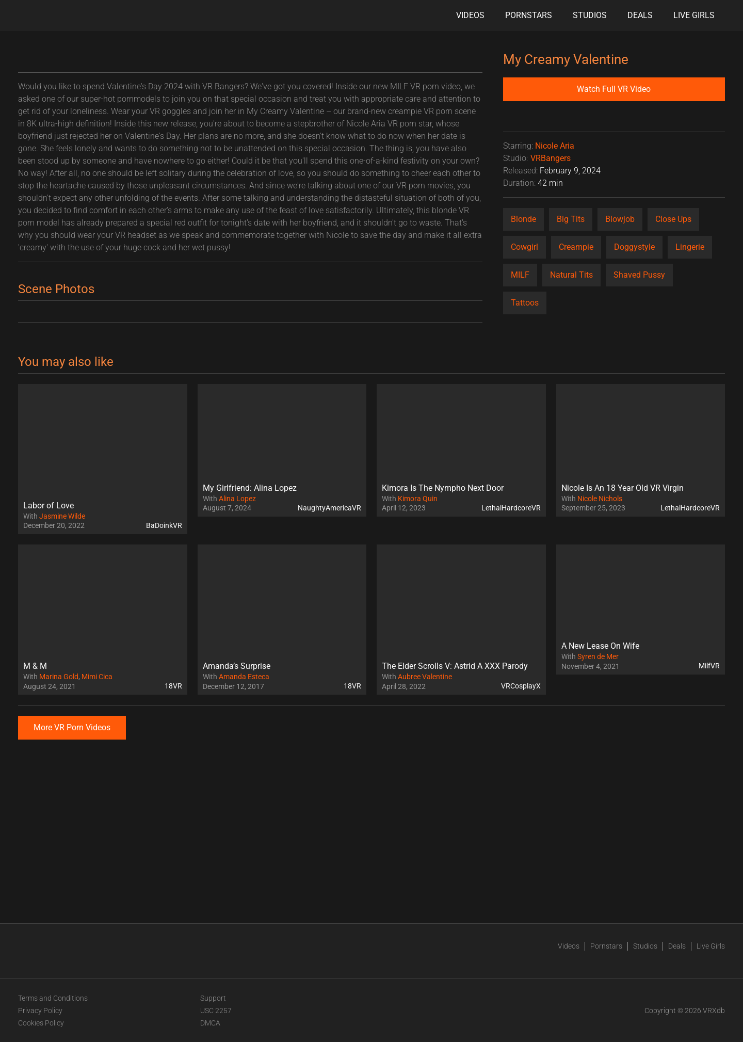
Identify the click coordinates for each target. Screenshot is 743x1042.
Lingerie (689, 247)
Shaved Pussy (639, 275)
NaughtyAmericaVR (329, 508)
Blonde (523, 219)
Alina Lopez (237, 498)
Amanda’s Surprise (236, 666)
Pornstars (528, 15)
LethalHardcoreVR (511, 508)
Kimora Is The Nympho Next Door (443, 488)
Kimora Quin (418, 498)
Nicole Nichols (599, 498)
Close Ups (673, 219)
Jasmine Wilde (62, 516)
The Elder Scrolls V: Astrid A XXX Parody (455, 666)
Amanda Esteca (244, 676)
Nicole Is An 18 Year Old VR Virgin (622, 488)
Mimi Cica (97, 676)
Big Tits (571, 219)
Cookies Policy (41, 1023)
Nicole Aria (554, 146)
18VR (173, 686)
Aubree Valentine (425, 676)
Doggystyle (634, 247)
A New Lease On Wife (600, 646)
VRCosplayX (521, 686)
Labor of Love (48, 505)
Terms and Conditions (53, 998)
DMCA (210, 1023)
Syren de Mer (598, 656)
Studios (590, 15)
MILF (520, 275)
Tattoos (525, 303)
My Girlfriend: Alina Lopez (250, 488)
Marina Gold (58, 676)
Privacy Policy (40, 1010)
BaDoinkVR (164, 525)
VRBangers (550, 158)
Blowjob (620, 219)
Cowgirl (524, 247)
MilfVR (709, 666)
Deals (640, 15)
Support (213, 998)
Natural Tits (571, 275)
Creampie (576, 247)
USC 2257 (216, 1010)
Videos (470, 15)
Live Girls (694, 15)
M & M (35, 666)
